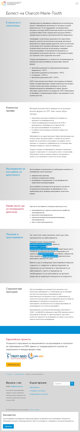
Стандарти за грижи (37, 391)
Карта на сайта (34, 410)
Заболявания (34, 387)
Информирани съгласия (39, 394)
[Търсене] (63, 384)
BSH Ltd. (16, 415)
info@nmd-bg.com (17, 386)
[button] (72, 384)
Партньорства (13, 365)
